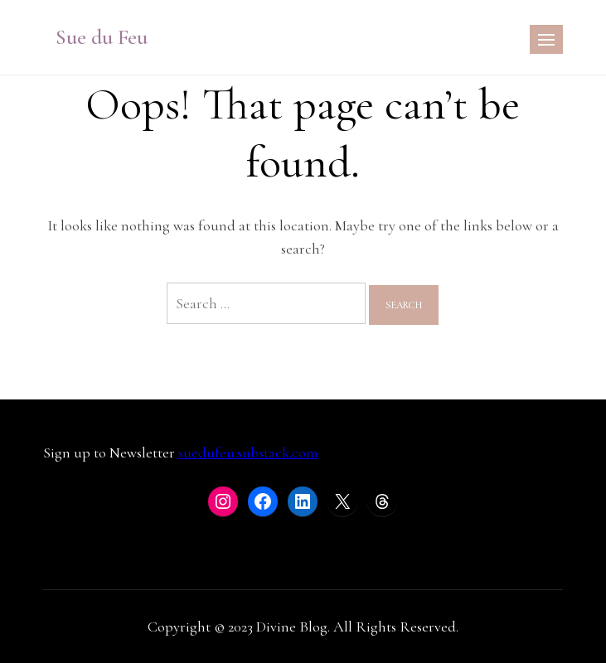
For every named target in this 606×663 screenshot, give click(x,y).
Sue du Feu (102, 37)
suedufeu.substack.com (248, 452)
